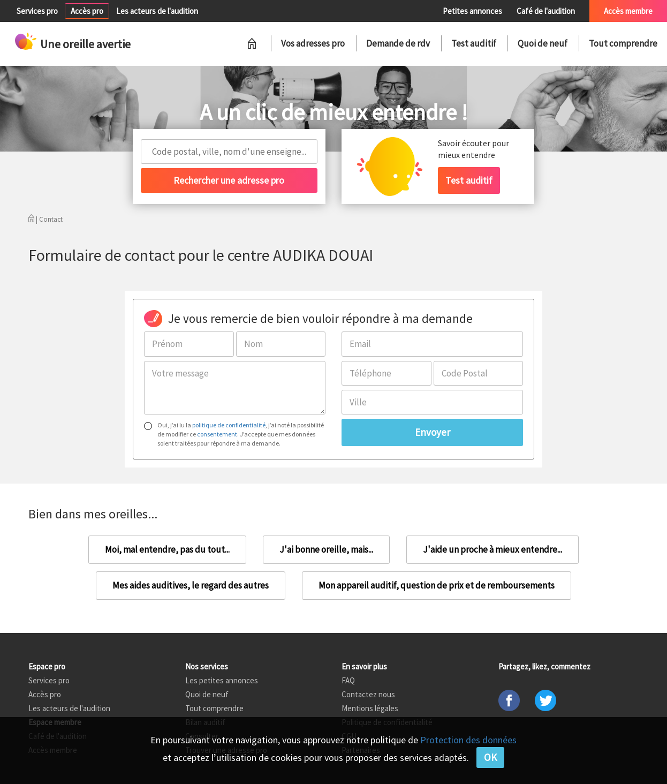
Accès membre (628, 11)
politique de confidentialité (229, 425)
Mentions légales (370, 708)
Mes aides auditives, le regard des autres (190, 585)
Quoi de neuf (542, 43)
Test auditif (473, 43)
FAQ (348, 680)
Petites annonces (472, 11)
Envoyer (432, 432)
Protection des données (468, 740)
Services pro (37, 11)
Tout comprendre (623, 43)
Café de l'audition (546, 11)
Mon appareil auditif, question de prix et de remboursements (437, 585)
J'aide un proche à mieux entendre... (492, 549)
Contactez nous (368, 694)
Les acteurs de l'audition (157, 11)
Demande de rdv (398, 43)
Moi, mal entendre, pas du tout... (167, 549)
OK (490, 757)
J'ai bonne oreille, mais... (326, 549)
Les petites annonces (221, 680)
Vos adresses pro (313, 43)
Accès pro (87, 11)
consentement (217, 434)
